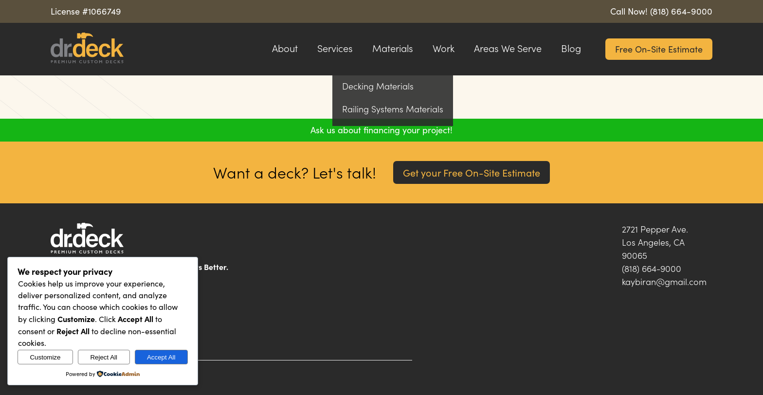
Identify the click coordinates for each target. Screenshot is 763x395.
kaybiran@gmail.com (664, 281)
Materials (392, 48)
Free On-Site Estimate (659, 49)
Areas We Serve (508, 48)
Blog (571, 48)
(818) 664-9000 (681, 11)
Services (335, 48)
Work (443, 48)
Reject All (103, 357)
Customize (45, 357)
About (285, 48)
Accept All (161, 357)
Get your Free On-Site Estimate (471, 172)
